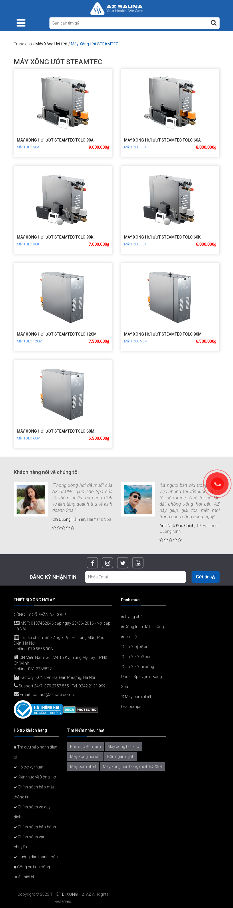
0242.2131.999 (92, 686)
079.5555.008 (40, 649)
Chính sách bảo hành (35, 827)
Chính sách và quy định (32, 812)
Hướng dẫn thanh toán (36, 857)
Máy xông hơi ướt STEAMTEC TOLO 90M (163, 334)
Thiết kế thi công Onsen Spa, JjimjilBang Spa (141, 676)
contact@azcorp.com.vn (54, 694)
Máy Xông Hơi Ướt (51, 44)
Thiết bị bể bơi (135, 646)
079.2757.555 (56, 686)
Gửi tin (205, 577)
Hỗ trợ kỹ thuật (28, 767)
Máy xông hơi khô (123, 746)
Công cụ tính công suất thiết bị (32, 872)
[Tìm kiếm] (213, 23)
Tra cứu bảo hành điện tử (35, 752)
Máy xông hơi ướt (85, 756)
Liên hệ (129, 636)
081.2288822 (40, 669)
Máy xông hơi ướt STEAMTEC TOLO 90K (55, 237)
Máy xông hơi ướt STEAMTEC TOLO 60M (55, 431)
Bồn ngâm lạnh (120, 756)
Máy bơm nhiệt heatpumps (136, 701)
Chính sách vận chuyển (29, 842)
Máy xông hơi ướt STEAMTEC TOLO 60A (162, 140)
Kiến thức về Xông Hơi (35, 777)
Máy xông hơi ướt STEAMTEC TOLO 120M (57, 334)
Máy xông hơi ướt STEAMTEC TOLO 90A (55, 140)
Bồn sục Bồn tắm (85, 746)
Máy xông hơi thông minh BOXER (132, 766)
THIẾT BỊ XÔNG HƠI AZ (70, 894)
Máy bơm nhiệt (83, 766)
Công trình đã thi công (142, 626)
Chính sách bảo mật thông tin (34, 792)
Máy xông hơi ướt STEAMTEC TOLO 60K (162, 237)
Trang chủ (23, 44)
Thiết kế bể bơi (135, 656)
